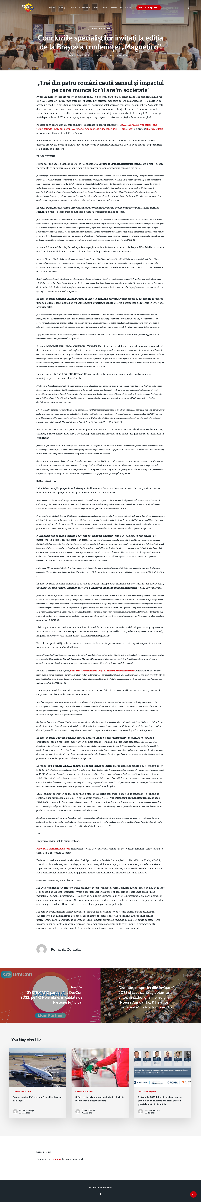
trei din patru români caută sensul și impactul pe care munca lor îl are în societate (102, 671)
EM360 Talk (116, 8)
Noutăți (61, 8)
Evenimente (84, 8)
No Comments (125, 55)
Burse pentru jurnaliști (149, 8)
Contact (129, 8)
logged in (56, 1158)
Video (104, 8)
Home (52, 8)
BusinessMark (154, 128)
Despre (72, 8)
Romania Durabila (82, 55)
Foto (96, 8)
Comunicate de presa (100, 28)
